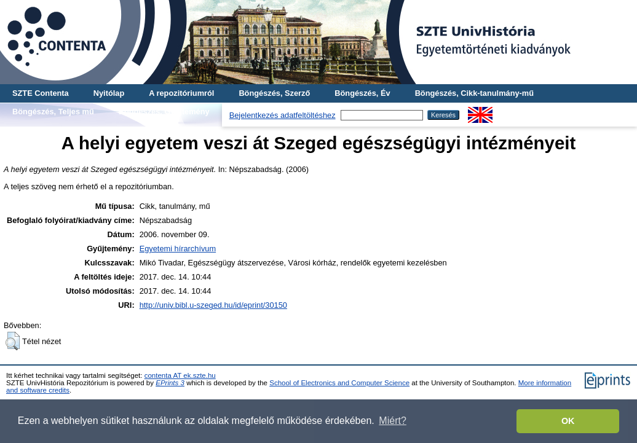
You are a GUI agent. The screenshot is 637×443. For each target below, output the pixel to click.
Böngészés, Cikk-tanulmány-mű (474, 93)
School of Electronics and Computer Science (339, 382)
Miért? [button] (392, 420)
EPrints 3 (170, 382)
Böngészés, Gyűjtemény (164, 111)
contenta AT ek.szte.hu (180, 375)
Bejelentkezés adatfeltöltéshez (282, 115)
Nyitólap (108, 93)
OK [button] (568, 421)
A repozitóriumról (181, 93)
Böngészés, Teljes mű (53, 111)
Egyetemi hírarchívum (178, 248)
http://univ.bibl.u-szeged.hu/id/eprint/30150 (213, 305)
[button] (13, 341)
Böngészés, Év (362, 93)
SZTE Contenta (40, 93)
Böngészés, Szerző (274, 93)
